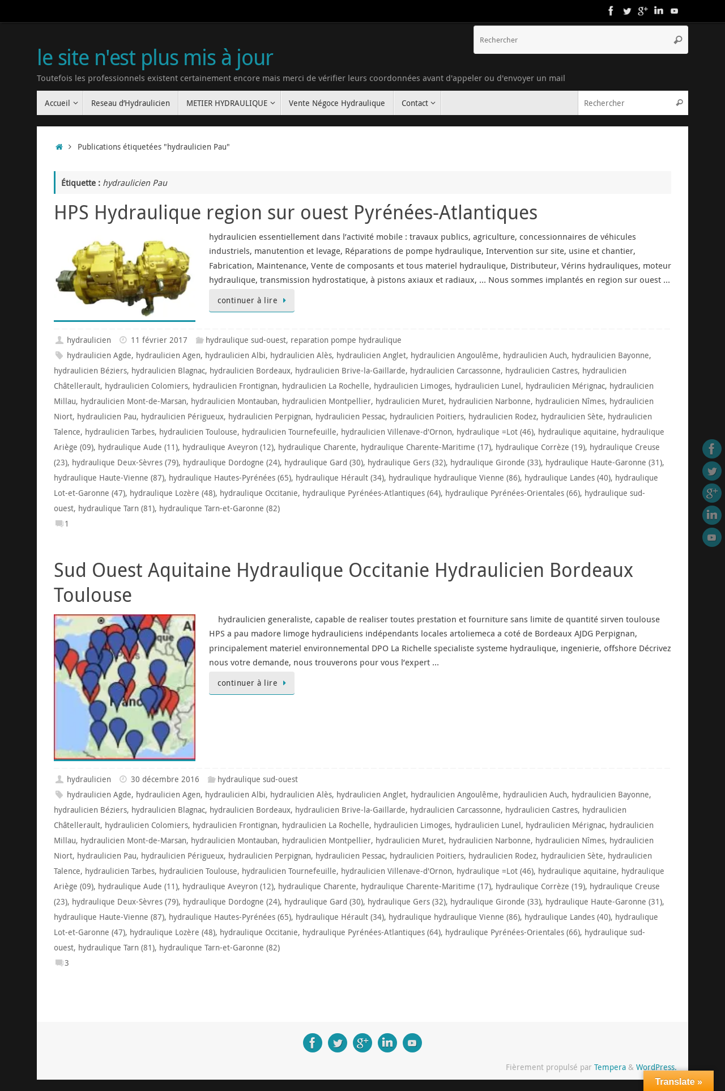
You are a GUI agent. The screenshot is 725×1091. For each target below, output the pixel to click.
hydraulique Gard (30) (323, 462)
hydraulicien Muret (410, 401)
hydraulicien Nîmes (570, 401)
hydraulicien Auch (535, 355)
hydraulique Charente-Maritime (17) (426, 447)
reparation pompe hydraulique (346, 340)
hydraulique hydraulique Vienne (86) (454, 478)
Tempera (610, 1067)
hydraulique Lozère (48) (172, 493)
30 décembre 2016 (165, 779)
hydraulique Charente (317, 447)
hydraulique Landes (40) (567, 478)
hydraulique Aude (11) (138, 447)
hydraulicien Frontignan (235, 386)
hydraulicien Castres (541, 371)
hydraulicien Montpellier (326, 401)
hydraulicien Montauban (234, 401)
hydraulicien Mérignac (565, 386)
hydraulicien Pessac (350, 416)
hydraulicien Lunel (488, 386)
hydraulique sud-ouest (246, 340)
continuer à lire (254, 300)
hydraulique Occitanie (259, 493)
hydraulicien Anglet (371, 355)
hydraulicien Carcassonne (455, 371)
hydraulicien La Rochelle (325, 386)
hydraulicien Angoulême (454, 355)
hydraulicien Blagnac (168, 371)
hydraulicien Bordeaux (250, 371)
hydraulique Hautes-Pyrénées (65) (230, 478)
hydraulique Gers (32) (407, 462)
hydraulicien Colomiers (146, 386)
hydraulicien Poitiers (427, 416)
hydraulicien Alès (301, 355)
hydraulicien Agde (99, 355)
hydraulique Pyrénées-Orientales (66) (512, 493)
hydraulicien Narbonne (490, 401)
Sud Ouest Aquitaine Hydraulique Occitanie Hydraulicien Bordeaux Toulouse (343, 582)
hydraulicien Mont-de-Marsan (133, 401)
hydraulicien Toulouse (198, 432)
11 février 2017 (159, 340)
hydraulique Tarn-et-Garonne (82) (219, 508)
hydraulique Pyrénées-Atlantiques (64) (371, 493)
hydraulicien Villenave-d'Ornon (396, 432)
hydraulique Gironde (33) (495, 462)
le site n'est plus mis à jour (155, 57)
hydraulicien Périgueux (182, 416)
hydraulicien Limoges (412, 386)
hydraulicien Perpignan (269, 416)
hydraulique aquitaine (577, 432)
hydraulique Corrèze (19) (540, 447)
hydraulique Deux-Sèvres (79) (125, 462)
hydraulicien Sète (572, 416)
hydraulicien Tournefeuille (289, 432)
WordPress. (656, 1067)
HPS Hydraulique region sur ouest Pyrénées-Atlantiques (296, 212)
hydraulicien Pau (107, 416)
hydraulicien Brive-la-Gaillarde (350, 371)
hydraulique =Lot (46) (495, 432)
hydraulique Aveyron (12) (228, 447)
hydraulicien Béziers (90, 371)
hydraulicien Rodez (502, 416)
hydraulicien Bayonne (610, 355)
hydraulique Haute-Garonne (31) (603, 462)
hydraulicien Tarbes (120, 432)
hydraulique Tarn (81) (116, 508)
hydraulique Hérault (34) (340, 478)
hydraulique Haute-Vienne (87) (109, 478)
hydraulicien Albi (235, 355)
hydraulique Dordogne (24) (231, 462)
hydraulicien (89, 340)
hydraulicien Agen (168, 355)
